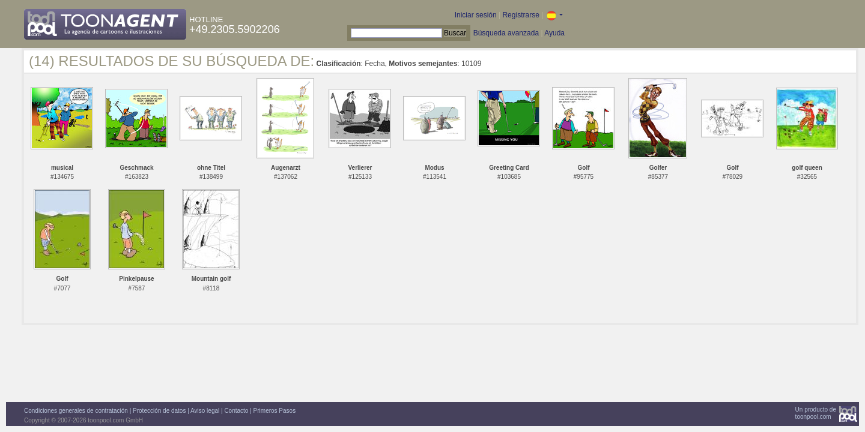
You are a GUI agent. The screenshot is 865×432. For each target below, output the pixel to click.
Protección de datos (159, 410)
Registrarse (520, 15)
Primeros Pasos (274, 410)
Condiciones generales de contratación (76, 410)
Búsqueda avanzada (506, 33)
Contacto (236, 410)
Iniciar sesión (476, 15)
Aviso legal (204, 410)
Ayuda (554, 33)
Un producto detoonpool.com (815, 413)
